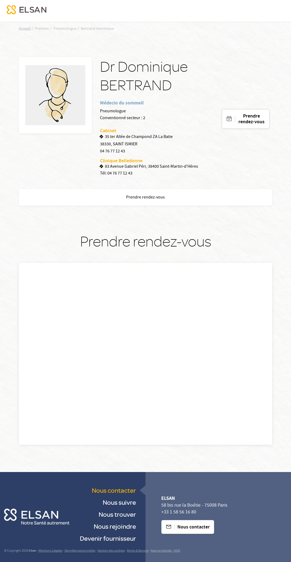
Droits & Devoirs (137, 551)
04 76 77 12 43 (112, 151)
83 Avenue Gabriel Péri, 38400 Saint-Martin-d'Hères (151, 167)
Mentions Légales (50, 551)
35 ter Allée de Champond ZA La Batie (139, 137)
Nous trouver (117, 514)
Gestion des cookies (111, 551)
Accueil (25, 29)
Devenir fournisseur (108, 538)
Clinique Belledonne (121, 161)
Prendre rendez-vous (251, 119)
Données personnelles (80, 551)
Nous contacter (114, 490)
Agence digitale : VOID (165, 551)
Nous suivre (119, 502)
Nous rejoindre (115, 526)
